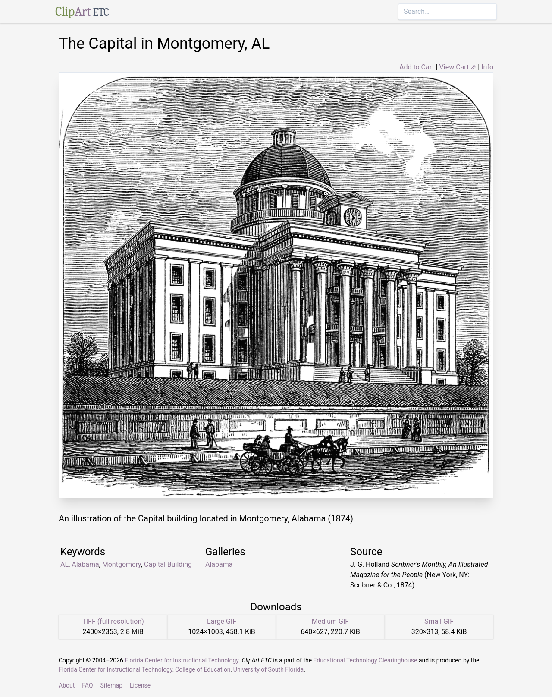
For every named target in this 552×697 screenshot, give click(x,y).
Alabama (85, 564)
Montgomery (121, 564)
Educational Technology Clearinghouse (365, 660)
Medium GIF (330, 621)
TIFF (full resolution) (113, 621)
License (140, 685)
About (67, 685)
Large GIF (221, 621)
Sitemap (111, 685)
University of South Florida (268, 669)
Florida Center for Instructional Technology (181, 660)
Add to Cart (416, 67)
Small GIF (439, 621)
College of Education (203, 669)
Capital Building (168, 564)
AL (64, 564)
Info (487, 67)
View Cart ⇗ (458, 67)
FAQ (87, 685)
